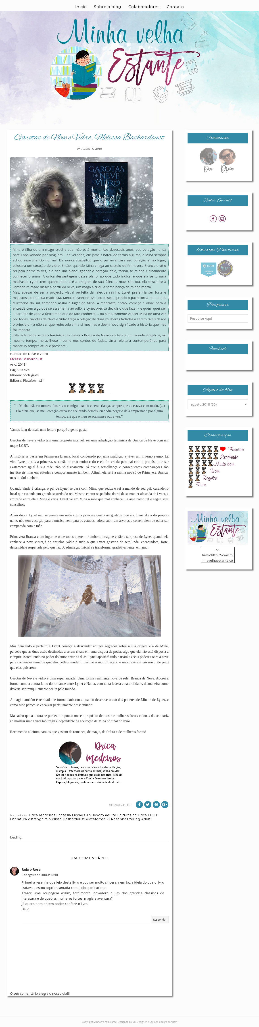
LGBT (152, 815)
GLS (87, 815)
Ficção (77, 815)
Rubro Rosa (31, 869)
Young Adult (140, 819)
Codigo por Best (168, 1021)
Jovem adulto (104, 815)
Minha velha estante (105, 1021)
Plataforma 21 (98, 819)
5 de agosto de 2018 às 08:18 (40, 875)
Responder (160, 919)
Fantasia (63, 815)
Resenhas (119, 819)
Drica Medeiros (42, 815)
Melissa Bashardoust (26, 359)
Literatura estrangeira (29, 819)
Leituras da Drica (132, 815)
